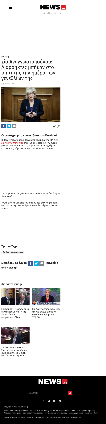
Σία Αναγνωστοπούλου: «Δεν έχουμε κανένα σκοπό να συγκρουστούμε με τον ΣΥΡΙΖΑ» (46, 313)
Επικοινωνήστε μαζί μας (18, 417)
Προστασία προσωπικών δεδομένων (57, 417)
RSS (80, 417)
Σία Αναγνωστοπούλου (12, 143)
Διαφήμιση (30, 417)
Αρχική (6, 417)
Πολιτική (5, 56)
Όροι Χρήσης (40, 417)
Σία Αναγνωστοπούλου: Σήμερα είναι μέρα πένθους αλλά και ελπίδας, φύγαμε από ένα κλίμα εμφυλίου (14, 351)
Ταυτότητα (73, 417)
